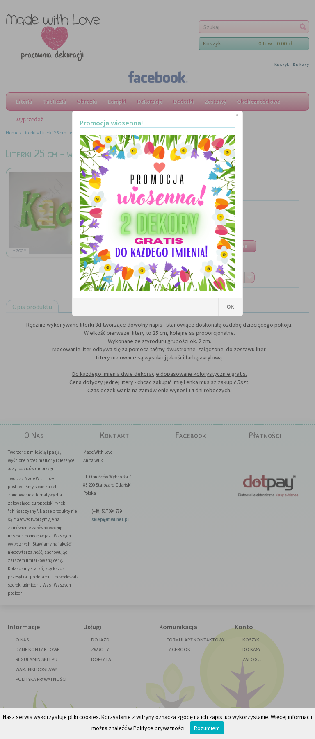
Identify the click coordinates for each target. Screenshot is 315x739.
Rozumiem (207, 728)
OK (230, 307)
